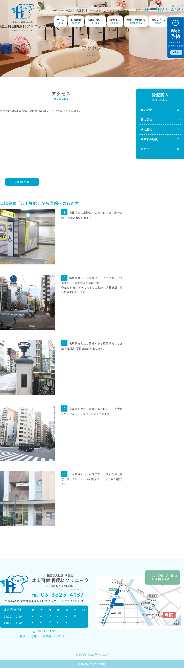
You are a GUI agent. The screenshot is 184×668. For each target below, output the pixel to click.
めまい (145, 149)
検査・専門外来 (135, 21)
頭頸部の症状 (149, 139)
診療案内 (115, 21)
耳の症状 (146, 110)
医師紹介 (76, 21)
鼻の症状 (146, 119)
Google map (22, 181)
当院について (95, 21)
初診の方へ (158, 21)
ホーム (61, 21)
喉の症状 (146, 129)
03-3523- (164, 10)
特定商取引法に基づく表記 (92, 654)
